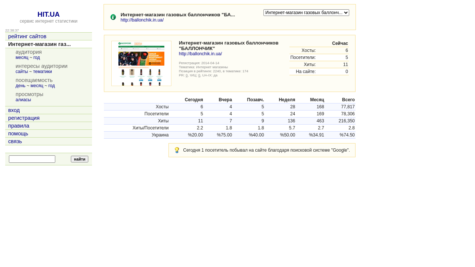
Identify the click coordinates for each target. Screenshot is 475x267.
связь (15, 141)
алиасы (23, 99)
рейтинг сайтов (27, 36)
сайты (22, 71)
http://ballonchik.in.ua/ (142, 20)
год (36, 57)
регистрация (24, 118)
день (21, 85)
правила (18, 126)
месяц (22, 57)
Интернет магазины (212, 67)
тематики (42, 71)
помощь (18, 133)
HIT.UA (48, 14)
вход (14, 110)
